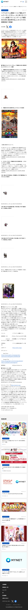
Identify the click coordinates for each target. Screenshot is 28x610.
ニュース (6, 6)
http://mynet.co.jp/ (16, 385)
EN (23, 1)
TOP (2, 6)
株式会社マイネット (5, 2)
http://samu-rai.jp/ (17, 347)
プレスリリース (5, 10)
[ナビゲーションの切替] (26, 2)
